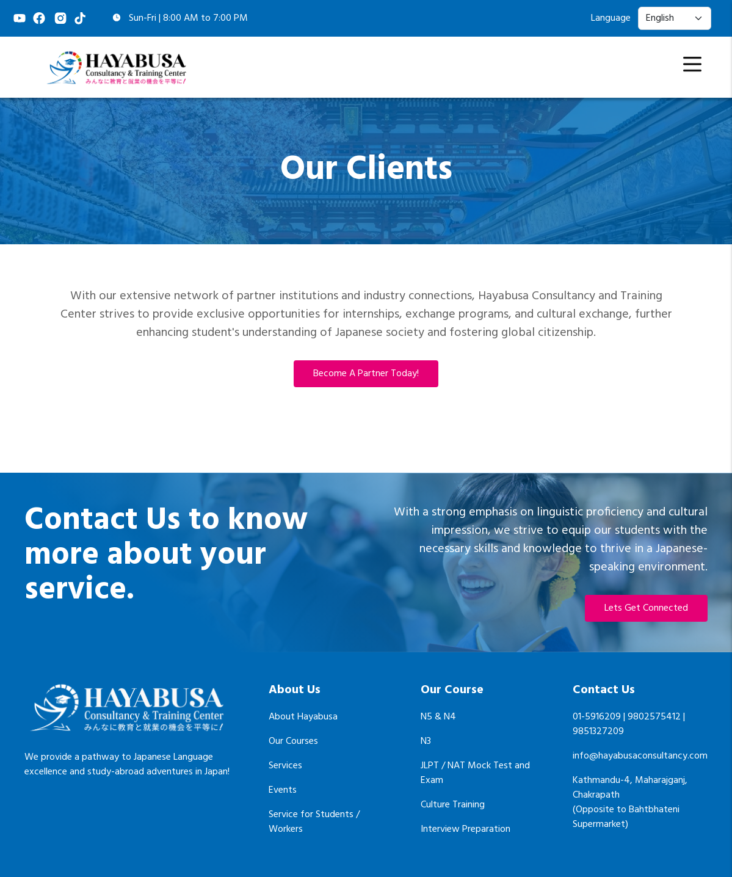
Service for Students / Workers (314, 822)
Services (285, 766)
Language (611, 18)
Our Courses (293, 741)
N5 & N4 (438, 717)
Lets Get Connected (646, 608)
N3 (426, 741)
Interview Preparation (465, 829)
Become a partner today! (366, 374)
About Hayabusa (303, 717)
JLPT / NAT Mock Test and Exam (475, 773)
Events (283, 790)
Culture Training (453, 805)
